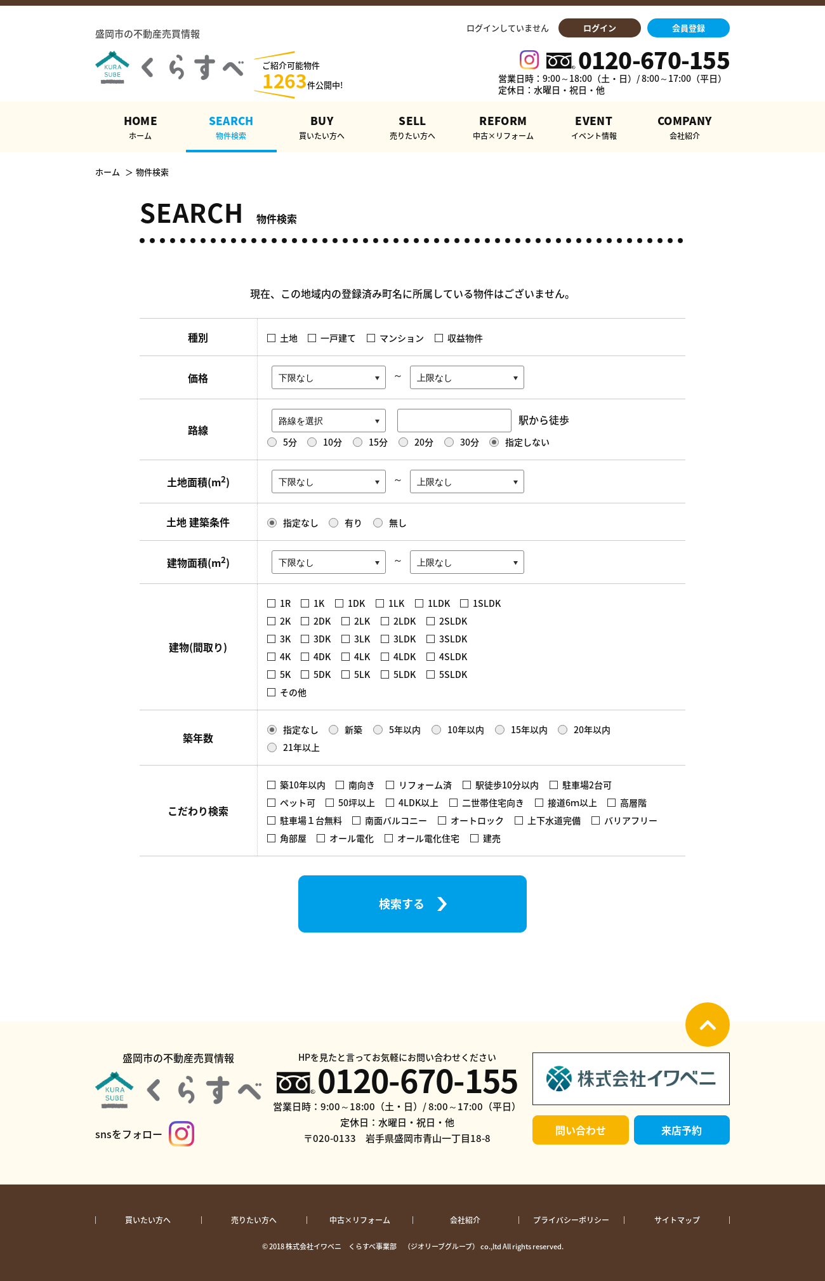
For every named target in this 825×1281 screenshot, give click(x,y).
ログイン (599, 28)
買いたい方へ (148, 1220)
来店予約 (681, 1130)
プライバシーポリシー (571, 1220)
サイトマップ (677, 1220)
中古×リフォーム (359, 1220)
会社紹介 (465, 1220)
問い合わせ (580, 1130)
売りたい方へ (254, 1220)
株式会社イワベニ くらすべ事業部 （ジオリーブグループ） (382, 1246)
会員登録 (688, 28)
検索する (402, 903)
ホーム (107, 172)
